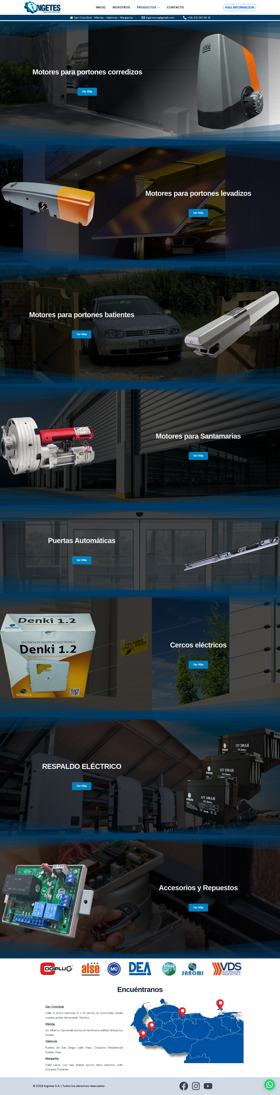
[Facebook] (180, 1086)
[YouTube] (211, 1086)
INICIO (103, 7)
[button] (157, 7)
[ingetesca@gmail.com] (158, 17)
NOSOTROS (122, 7)
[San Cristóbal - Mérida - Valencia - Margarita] (101, 17)
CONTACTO (173, 7)
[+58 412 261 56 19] (196, 17)
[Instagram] (195, 1086)
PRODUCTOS (147, 7)
